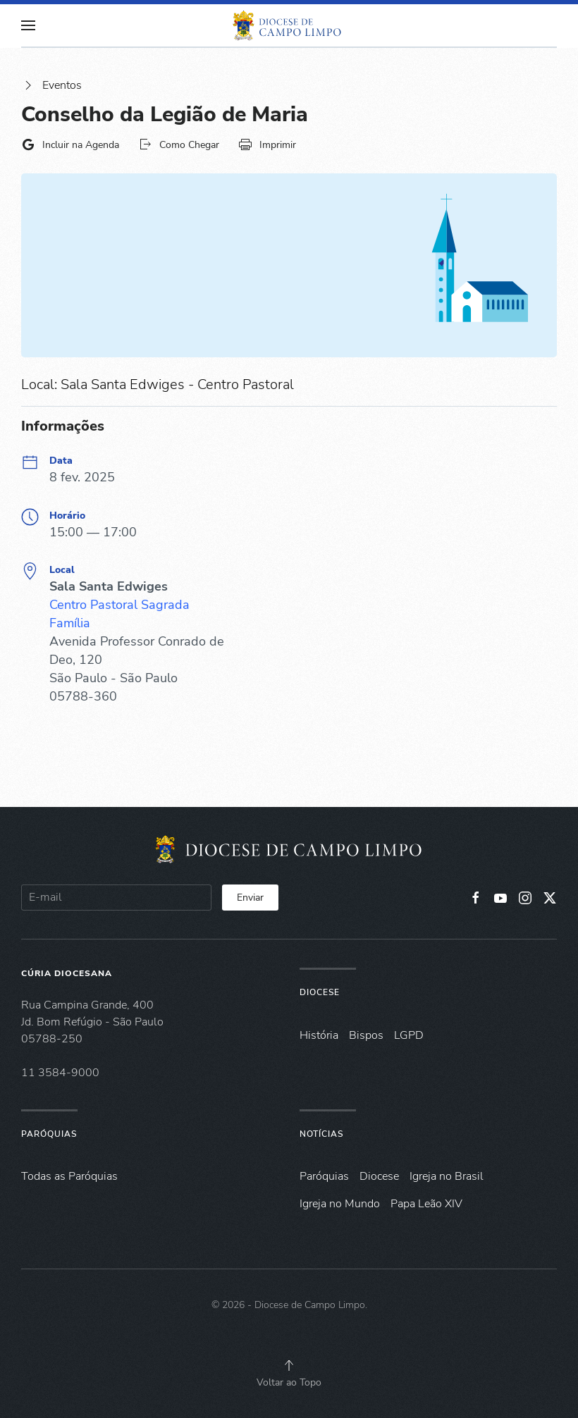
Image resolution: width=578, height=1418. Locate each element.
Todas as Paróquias (69, 1176)
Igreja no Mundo (340, 1204)
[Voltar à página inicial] (289, 25)
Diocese (320, 992)
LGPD (409, 1035)
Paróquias (49, 1134)
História (319, 1035)
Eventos (51, 85)
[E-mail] (116, 897)
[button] (28, 25)
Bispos (366, 1035)
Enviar (250, 897)
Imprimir (267, 144)
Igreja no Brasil (447, 1176)
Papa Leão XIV (426, 1204)
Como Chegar (178, 144)
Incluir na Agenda (70, 144)
